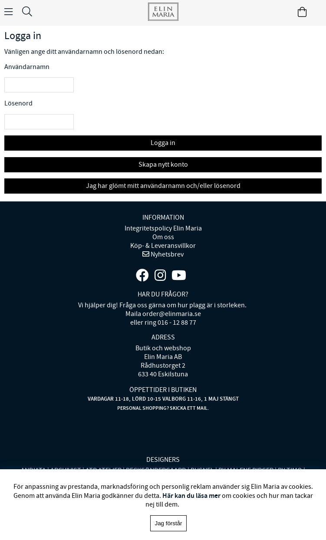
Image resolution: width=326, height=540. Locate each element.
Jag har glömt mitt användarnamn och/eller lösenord (163, 185)
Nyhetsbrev (166, 254)
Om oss (163, 237)
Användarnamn (26, 67)
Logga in (163, 142)
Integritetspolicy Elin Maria (163, 228)
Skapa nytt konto (163, 164)
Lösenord (18, 103)
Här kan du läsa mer (191, 495)
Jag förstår (168, 523)
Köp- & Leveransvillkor (163, 245)
